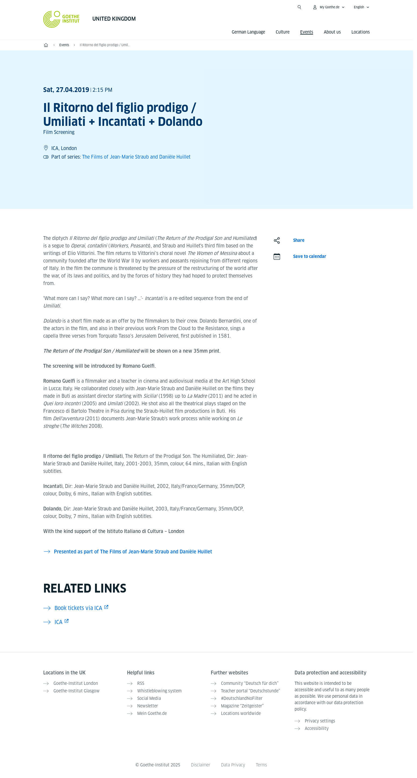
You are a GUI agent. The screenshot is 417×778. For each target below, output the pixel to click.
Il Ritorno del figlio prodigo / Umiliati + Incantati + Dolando (105, 45)
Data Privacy (233, 765)
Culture (282, 32)
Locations (360, 32)
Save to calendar (309, 256)
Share (298, 240)
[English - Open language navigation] (362, 7)
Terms (261, 765)
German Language (248, 32)
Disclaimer (200, 765)
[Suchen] (299, 7)
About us (332, 32)
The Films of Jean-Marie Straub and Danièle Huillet (136, 157)
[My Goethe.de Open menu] (328, 7)
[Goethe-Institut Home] (61, 19)
